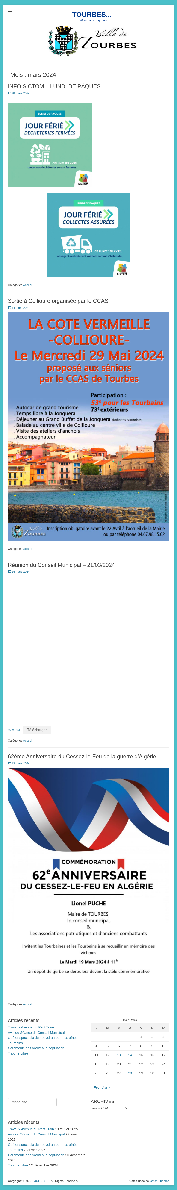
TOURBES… (41, 1181)
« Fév (95, 1087)
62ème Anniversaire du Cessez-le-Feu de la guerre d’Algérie (82, 756)
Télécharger (37, 730)
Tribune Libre (18, 1053)
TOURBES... (92, 14)
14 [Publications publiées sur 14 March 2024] (130, 1055)
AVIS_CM (14, 730)
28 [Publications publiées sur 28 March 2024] (130, 1073)
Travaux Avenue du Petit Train (31, 1027)
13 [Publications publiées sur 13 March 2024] (119, 1055)
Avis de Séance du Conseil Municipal (36, 1032)
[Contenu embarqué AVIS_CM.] (88, 645)
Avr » (106, 1087)
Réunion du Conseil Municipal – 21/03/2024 (61, 565)
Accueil (28, 285)
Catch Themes (159, 1181)
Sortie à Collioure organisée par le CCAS (58, 301)
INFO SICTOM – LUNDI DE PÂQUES (54, 86)
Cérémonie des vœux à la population (36, 1048)
